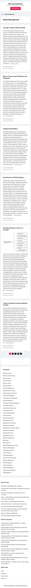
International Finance (8, 410)
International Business (8, 405)
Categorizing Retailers (10, 129)
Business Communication (9, 375)
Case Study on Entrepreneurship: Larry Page (11, 486)
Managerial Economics (8, 435)
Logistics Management (8, 418)
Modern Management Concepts (10, 445)
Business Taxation (7, 385)
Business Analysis (7, 373)
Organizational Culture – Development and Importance (14, 504)
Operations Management (9, 447)
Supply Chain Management (9, 470)
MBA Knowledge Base (15, 4)
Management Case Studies (9, 423)
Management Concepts (8, 425)
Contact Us (3, 578)
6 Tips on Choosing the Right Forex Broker (11, 515)
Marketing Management (8, 438)
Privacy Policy (4, 576)
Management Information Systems (11, 428)
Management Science (8, 433)
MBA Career (6, 440)
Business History (7, 383)
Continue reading (14, 63)
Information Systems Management (11, 403)
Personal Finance (7, 452)
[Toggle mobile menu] (15, 8)
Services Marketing (7, 465)
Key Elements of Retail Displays (13, 177)
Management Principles (8, 430)
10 (18, 353)
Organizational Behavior (8, 450)
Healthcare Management (9, 395)
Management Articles (8, 420)
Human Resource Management (10, 398)
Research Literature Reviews (9, 457)
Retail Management (9, 66)
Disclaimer (3, 573)
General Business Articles (9, 390)
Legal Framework (7, 415)
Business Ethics (6, 378)
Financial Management (8, 388)
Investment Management (9, 413)
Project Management (8, 455)
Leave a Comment (8, 68)
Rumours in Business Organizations (9, 513)
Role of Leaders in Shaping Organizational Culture (12, 501)
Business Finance (7, 380)
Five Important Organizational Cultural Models (12, 506)
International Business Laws (9, 408)
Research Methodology (8, 460)
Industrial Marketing (7, 400)
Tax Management (7, 472)
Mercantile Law (6, 442)
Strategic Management (8, 467)
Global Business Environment (10, 393)
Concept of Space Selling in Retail (14, 28)
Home (2, 14)
